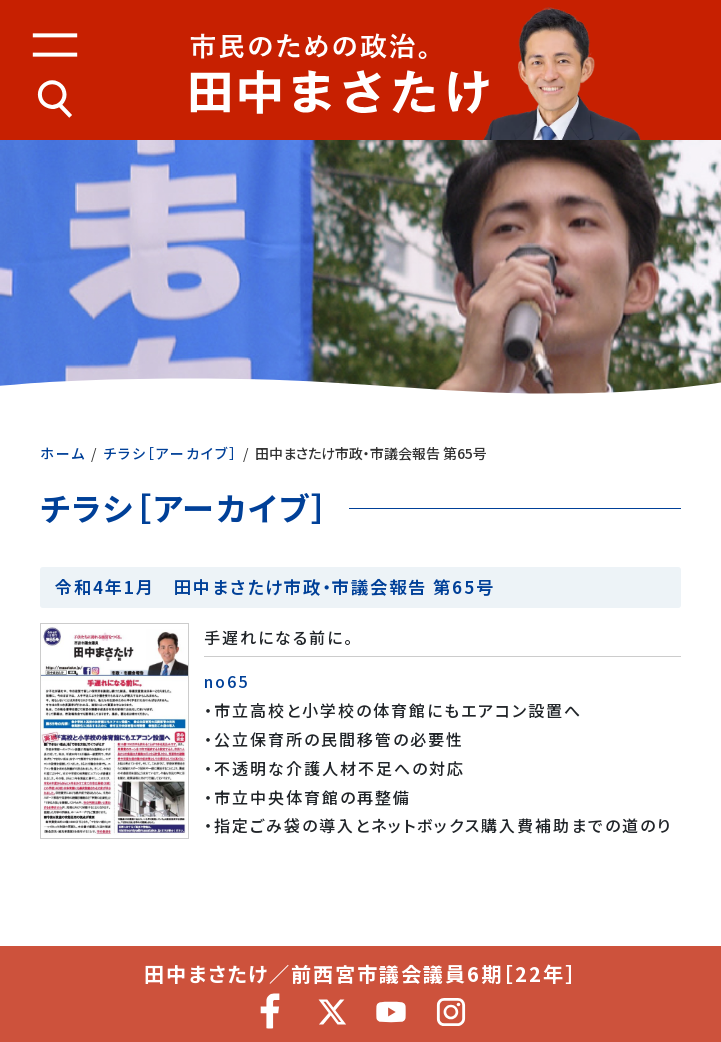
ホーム (63, 453)
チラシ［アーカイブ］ (170, 453)
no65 (226, 681)
